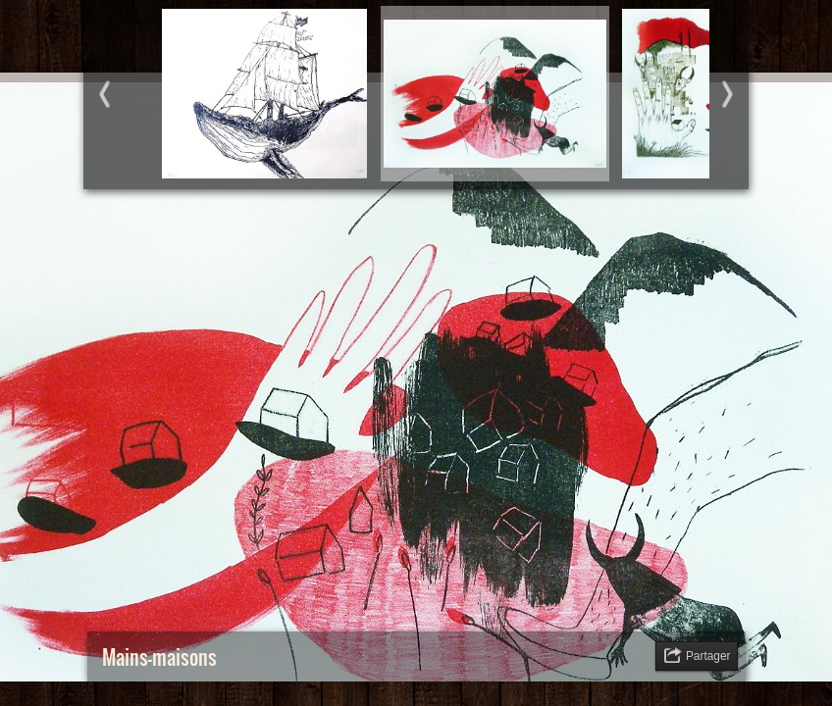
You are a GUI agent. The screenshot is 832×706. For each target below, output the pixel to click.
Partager (708, 656)
